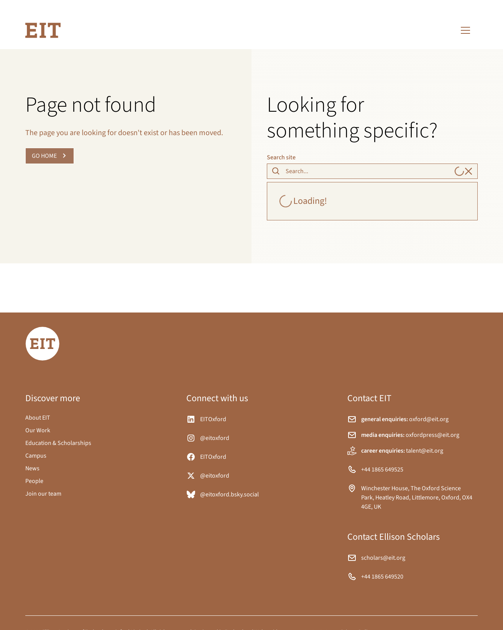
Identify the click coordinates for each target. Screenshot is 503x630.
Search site (281, 157)
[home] (43, 30)
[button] (465, 30)
